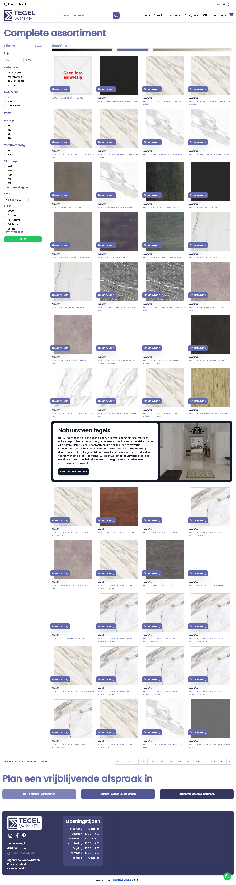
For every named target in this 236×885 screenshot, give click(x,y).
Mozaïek (13, 85)
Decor (11, 210)
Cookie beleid (16, 868)
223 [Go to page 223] (152, 761)
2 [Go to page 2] (129, 761)
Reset (38, 46)
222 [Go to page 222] (143, 761)
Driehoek (13, 224)
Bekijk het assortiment (73, 471)
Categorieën (192, 15)
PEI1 (9, 183)
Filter (23, 239)
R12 (9, 138)
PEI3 (10, 166)
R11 (9, 134)
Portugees (14, 219)
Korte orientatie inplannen (39, 794)
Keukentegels (16, 81)
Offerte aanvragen (214, 15)
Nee (10, 150)
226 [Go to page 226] (179, 761)
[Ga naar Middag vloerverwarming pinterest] (229, 4)
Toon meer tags (13, 232)
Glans (11, 101)
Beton (11, 229)
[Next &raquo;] (229, 762)
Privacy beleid (16, 864)
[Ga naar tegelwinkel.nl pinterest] (24, 836)
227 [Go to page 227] (188, 761)
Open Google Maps (21, 853)
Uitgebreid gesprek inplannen (197, 794)
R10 (9, 129)
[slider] (114, 50)
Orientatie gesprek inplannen (118, 794)
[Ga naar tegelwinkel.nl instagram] (10, 836)
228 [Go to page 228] (197, 761)
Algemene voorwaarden (23, 860)
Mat (10, 97)
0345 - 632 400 (15, 4)
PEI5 (10, 170)
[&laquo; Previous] (117, 762)
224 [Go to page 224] (161, 761)
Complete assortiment (168, 15)
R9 (9, 125)
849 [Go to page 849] (213, 761)
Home (147, 15)
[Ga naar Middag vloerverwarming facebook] (224, 4)
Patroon (12, 215)
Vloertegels (15, 72)
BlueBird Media (122, 880)
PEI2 (10, 179)
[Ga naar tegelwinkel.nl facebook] (17, 836)
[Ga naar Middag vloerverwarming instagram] (219, 4)
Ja (9, 154)
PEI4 (10, 175)
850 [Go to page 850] (222, 761)
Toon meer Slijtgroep (17, 187)
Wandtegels (15, 76)
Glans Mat (14, 105)
